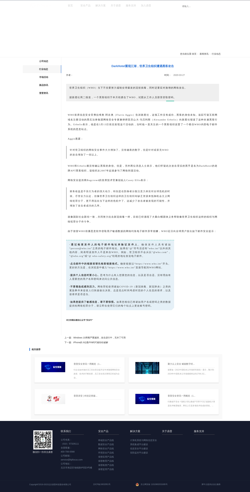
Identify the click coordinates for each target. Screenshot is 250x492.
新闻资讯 (161, 5)
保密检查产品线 (106, 465)
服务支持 (131, 5)
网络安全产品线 (106, 448)
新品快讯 (43, 85)
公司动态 (43, 61)
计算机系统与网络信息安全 (143, 440)
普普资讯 (43, 93)
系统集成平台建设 (139, 444)
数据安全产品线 (106, 444)
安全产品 (85, 5)
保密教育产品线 (106, 461)
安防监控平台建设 (139, 452)
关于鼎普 (116, 5)
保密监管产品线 (106, 469)
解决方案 (101, 5)
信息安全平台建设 (139, 448)
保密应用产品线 (106, 457)
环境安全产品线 (106, 452)
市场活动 (43, 77)
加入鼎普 (146, 5)
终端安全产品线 (106, 440)
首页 (70, 5)
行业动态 (216, 54)
